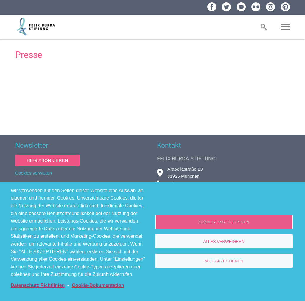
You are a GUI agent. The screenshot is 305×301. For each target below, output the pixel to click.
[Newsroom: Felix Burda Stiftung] (152, 96)
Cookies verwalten (33, 172)
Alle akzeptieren (223, 261)
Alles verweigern (224, 241)
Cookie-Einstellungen (223, 222)
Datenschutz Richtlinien (38, 285)
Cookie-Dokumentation (98, 285)
